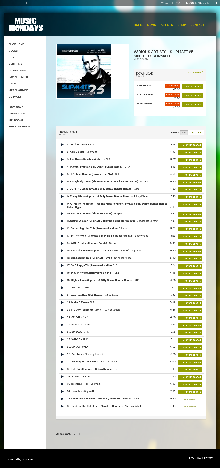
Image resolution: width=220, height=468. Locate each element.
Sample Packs (18, 77)
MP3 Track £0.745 (190, 145)
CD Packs (15, 96)
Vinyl (12, 83)
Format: (174, 132)
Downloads (17, 70)
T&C (199, 457)
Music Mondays (20, 126)
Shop (182, 25)
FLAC (191, 133)
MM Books (16, 120)
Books (13, 51)
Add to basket (192, 86)
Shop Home (16, 44)
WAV (200, 133)
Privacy (208, 457)
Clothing (15, 64)
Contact (197, 25)
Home (138, 25)
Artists (167, 25)
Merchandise (18, 90)
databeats (27, 459)
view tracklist (196, 72)
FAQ (191, 457)
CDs (11, 57)
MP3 (184, 133)
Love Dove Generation (17, 111)
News (151, 25)
